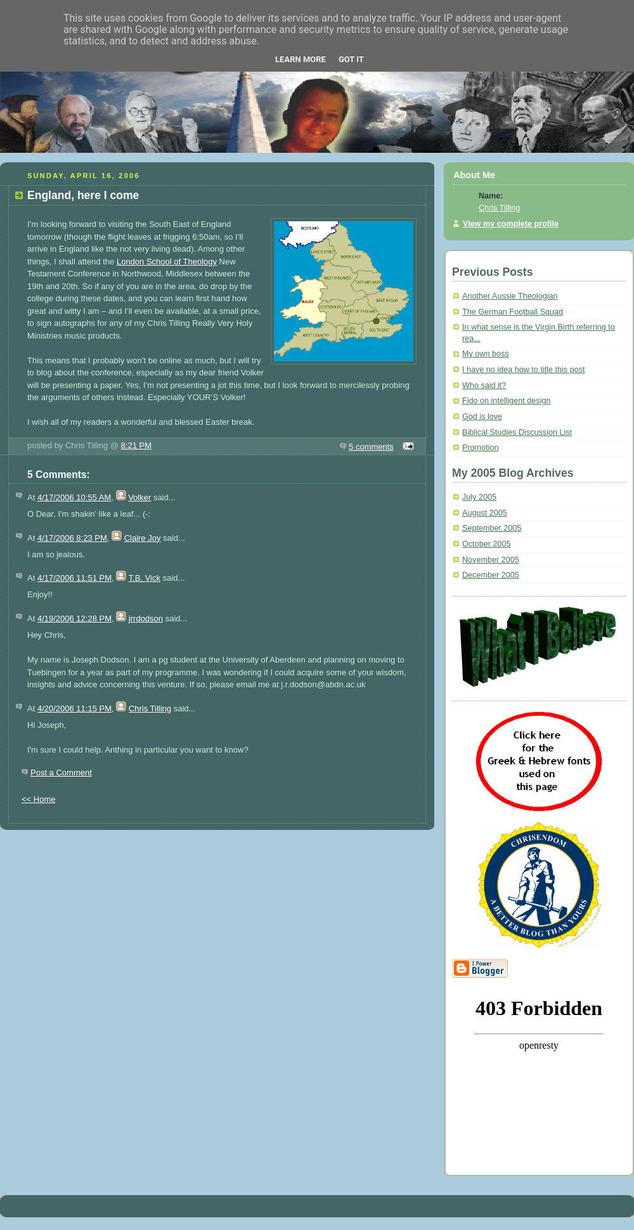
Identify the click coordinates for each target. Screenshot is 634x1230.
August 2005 (484, 512)
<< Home (38, 799)
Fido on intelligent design (506, 400)
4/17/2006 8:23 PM (72, 538)
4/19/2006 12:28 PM (74, 618)
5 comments (371, 446)
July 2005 (479, 497)
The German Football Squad (512, 312)
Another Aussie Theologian (510, 296)
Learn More (300, 59)
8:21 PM (136, 445)
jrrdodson (146, 618)
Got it (351, 59)
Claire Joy (142, 538)
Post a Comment (61, 772)
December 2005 (490, 575)
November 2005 (490, 559)
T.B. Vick (144, 578)
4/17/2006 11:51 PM (74, 578)
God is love (482, 416)
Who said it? (484, 385)
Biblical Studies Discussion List (517, 432)
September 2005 (491, 528)
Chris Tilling (150, 708)
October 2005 (486, 544)
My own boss (485, 353)
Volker (139, 497)
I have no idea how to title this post (523, 369)
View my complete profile (511, 223)
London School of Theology (167, 261)
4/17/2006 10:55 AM (74, 497)
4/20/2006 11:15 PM (74, 708)
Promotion (480, 447)
